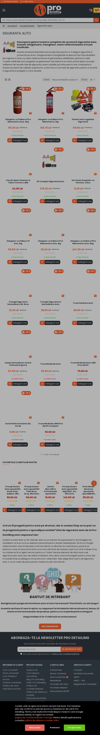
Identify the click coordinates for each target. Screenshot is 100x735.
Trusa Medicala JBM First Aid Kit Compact (50, 424)
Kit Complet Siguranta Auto (50, 181)
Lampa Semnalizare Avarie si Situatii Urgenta (18, 364)
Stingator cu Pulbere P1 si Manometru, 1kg (50, 120)
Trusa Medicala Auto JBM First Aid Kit (83, 364)
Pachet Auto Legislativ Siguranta (83, 120)
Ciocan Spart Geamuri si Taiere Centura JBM (18, 181)
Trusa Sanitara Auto (83, 303)
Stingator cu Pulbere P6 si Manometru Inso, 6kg (83, 242)
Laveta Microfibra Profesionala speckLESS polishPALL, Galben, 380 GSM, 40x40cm (50, 490)
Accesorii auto (27, 25)
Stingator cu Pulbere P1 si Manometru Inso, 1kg (50, 242)
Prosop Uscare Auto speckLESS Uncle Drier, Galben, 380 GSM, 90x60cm (12, 490)
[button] (94, 483)
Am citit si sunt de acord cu (50, 654)
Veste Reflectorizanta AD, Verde (18, 424)
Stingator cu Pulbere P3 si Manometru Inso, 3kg (18, 120)
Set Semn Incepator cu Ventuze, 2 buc (83, 181)
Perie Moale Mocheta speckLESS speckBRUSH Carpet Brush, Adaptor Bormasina (88, 490)
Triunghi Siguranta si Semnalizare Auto (50, 303)
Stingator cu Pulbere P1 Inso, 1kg (18, 242)
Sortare (46, 80)
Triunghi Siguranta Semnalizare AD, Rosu (18, 303)
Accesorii (12, 25)
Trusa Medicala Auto (50, 364)
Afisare (84, 80)
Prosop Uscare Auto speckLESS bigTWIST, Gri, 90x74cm (69, 490)
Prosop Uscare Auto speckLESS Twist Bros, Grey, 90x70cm (31, 490)
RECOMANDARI (50, 626)
